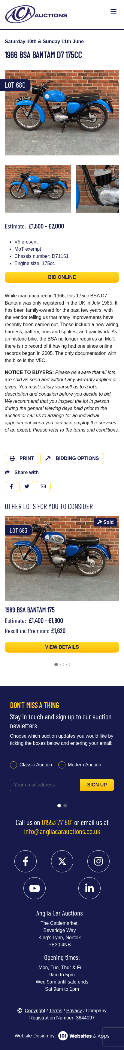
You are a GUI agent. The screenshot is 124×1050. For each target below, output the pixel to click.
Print (22, 458)
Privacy (74, 1010)
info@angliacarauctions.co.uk (62, 831)
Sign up (97, 784)
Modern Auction (84, 764)
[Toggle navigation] (113, 12)
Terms (55, 1010)
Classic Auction (36, 764)
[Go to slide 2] (62, 664)
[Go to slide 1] (56, 664)
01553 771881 (57, 822)
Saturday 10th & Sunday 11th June (44, 41)
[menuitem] (38, 189)
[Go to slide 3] (68, 664)
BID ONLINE (62, 277)
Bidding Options (72, 458)
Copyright (31, 1010)
